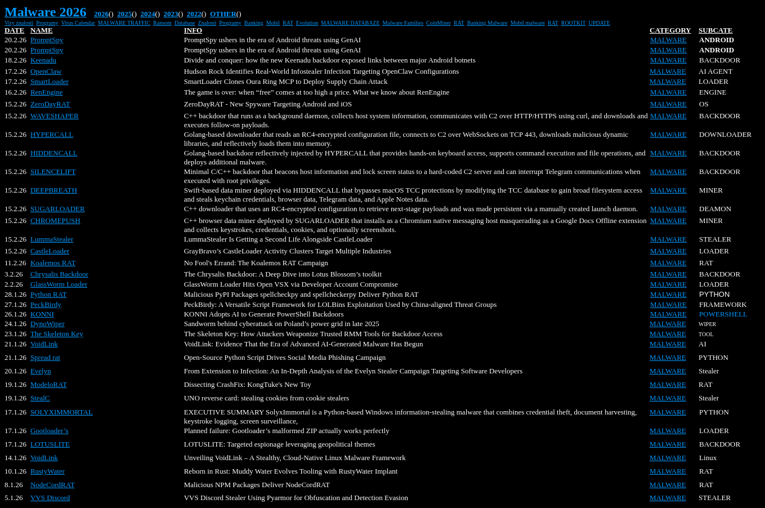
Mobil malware (528, 23)
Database (185, 23)
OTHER (223, 14)
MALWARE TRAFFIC (124, 23)
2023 (171, 14)
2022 (194, 14)
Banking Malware (487, 23)
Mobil (273, 23)
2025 (124, 14)
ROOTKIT (573, 23)
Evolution (307, 23)
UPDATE (599, 23)
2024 (147, 14)
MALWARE (668, 39)
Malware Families (403, 23)
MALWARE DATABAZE (350, 23)
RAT (288, 23)
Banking (253, 23)
